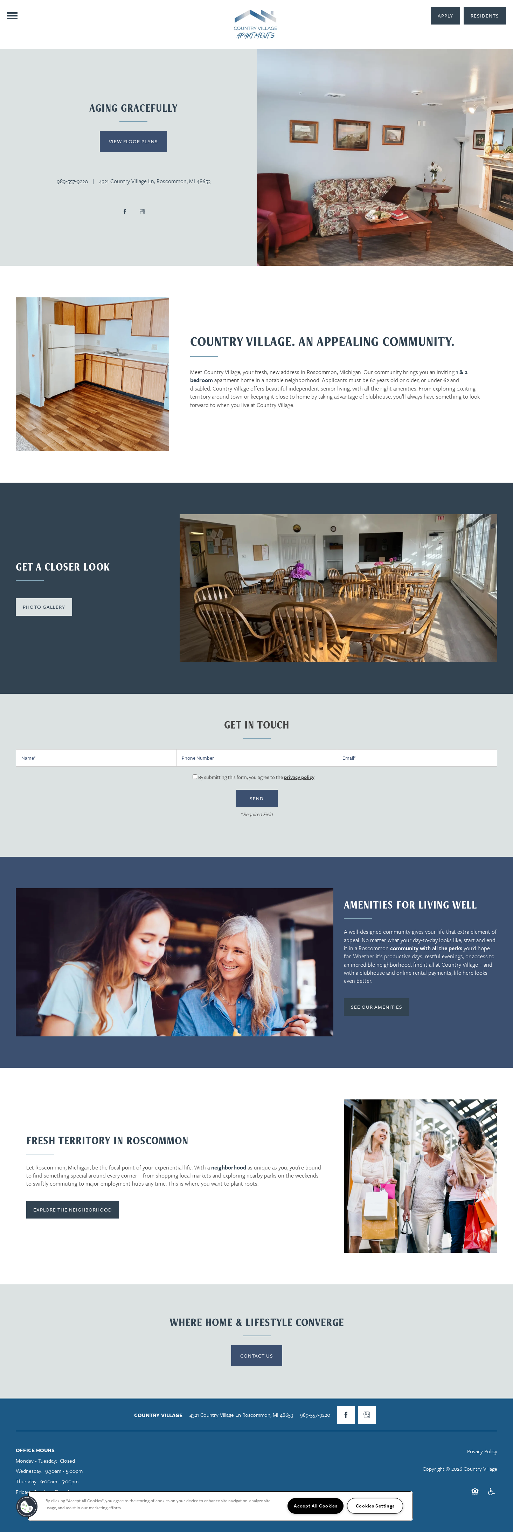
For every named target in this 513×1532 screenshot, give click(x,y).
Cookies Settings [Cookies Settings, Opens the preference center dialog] (375, 1505)
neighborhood (228, 1167)
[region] (220, 1506)
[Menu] (12, 16)
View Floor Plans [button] (133, 141)
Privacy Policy (482, 1451)
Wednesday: (29, 1471)
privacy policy (299, 777)
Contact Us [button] (256, 1355)
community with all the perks (426, 948)
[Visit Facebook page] (125, 212)
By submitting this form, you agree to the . (257, 777)
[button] (485, 16)
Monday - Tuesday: (36, 1460)
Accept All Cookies (316, 1505)
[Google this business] (142, 212)
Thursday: (26, 1481)
